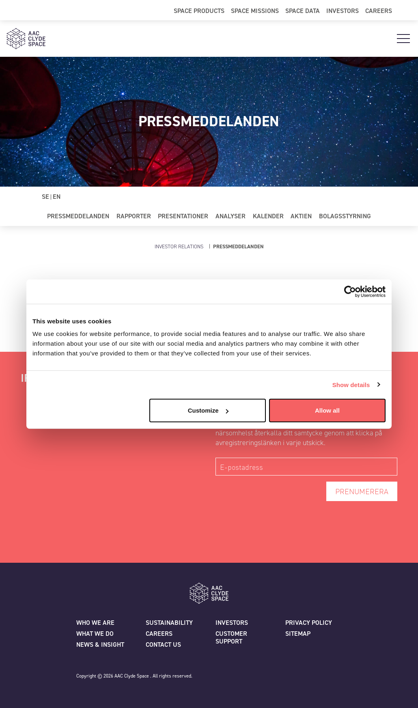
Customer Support (231, 637)
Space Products (199, 10)
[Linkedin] (264, 679)
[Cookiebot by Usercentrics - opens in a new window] (350, 291)
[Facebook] (243, 679)
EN (56, 196)
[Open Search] (405, 10)
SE (45, 196)
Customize (208, 410)
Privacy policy (308, 622)
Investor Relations (179, 246)
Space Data (302, 10)
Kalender (268, 216)
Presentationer (183, 216)
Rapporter (133, 216)
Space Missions (255, 10)
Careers (378, 10)
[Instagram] (285, 679)
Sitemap (297, 633)
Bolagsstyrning (345, 216)
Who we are (95, 622)
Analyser (230, 216)
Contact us (163, 644)
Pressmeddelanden (78, 216)
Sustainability (169, 622)
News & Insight (100, 644)
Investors (342, 10)
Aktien (301, 216)
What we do (95, 633)
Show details (351, 384)
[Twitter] (221, 679)
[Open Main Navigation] (403, 38)
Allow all (327, 410)
